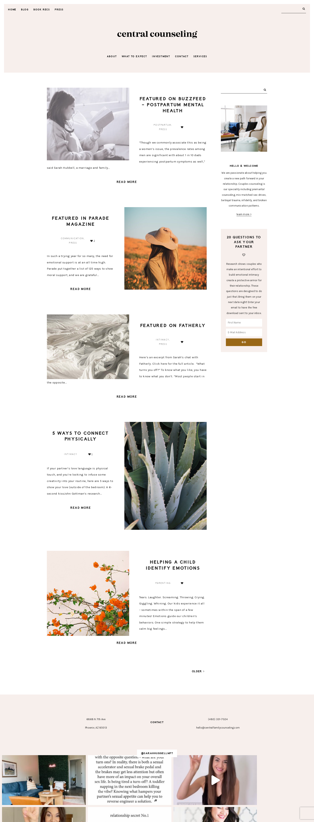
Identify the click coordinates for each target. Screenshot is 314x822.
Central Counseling (157, 35)
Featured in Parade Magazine (80, 221)
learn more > (244, 214)
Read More (127, 182)
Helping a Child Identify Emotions (173, 565)
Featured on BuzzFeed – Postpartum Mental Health (173, 105)
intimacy (162, 340)
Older (198, 672)
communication (72, 238)
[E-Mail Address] (244, 332)
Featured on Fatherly (173, 326)
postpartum (162, 125)
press (163, 129)
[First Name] (244, 323)
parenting (163, 583)
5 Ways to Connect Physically (80, 437)
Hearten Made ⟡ (185, 816)
